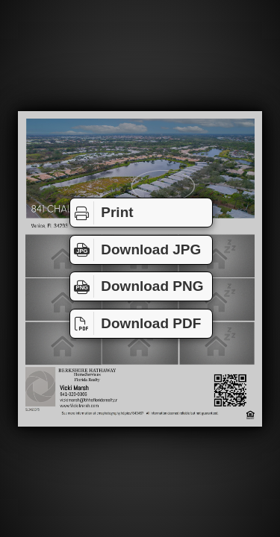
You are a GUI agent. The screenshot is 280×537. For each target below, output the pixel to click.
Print (102, 212)
